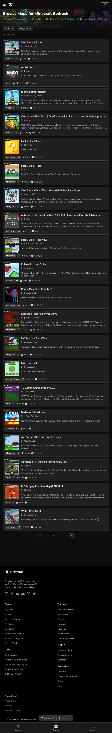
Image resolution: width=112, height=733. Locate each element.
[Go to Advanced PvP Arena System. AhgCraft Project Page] (56, 469)
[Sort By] (67, 718)
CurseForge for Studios (68, 676)
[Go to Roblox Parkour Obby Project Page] (56, 272)
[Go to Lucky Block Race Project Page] (56, 173)
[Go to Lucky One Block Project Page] (56, 149)
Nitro (60, 686)
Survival (9, 58)
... (61, 536)
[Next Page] (71, 535)
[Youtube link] (17, 593)
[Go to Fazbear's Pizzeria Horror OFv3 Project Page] (56, 321)
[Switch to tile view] (59, 718)
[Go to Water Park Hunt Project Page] (56, 519)
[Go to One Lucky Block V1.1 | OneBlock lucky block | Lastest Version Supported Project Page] (56, 124)
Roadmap (62, 629)
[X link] (28, 593)
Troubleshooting (65, 655)
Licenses (8, 706)
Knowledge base (65, 650)
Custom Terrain (12, 379)
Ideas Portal (63, 615)
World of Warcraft (13, 619)
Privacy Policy (10, 701)
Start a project (11, 655)
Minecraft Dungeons (14, 639)
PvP (8, 83)
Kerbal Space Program (14, 634)
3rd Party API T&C (13, 674)
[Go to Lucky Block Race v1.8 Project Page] (56, 247)
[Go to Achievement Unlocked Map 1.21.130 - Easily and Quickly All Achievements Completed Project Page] (56, 223)
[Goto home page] (10, 4)
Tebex (60, 681)
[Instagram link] (6, 593)
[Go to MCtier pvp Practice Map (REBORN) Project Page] (56, 494)
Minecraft (9, 615)
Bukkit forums (64, 634)
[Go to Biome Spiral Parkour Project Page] (56, 99)
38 (65, 536)
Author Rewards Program (16, 665)
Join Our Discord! (66, 610)
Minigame (25, 28)
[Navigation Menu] (4, 4)
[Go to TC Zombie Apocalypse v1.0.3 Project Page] (56, 395)
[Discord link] (23, 593)
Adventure (10, 157)
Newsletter (62, 624)
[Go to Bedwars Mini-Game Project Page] (56, 420)
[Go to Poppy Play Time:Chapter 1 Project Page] (56, 297)
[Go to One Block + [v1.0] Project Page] (56, 50)
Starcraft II (9, 629)
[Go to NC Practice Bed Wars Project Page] (56, 346)
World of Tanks (11, 643)
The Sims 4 (10, 624)
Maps (9, 28)
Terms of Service (11, 696)
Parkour (9, 280)
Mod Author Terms (12, 711)
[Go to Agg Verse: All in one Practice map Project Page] (56, 445)
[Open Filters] (48, 718)
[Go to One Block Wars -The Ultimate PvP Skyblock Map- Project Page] (56, 198)
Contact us (62, 660)
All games (9, 610)
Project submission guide (16, 660)
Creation (10, 108)
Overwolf (62, 672)
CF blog (61, 619)
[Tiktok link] (12, 593)
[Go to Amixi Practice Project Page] (56, 75)
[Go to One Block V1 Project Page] (56, 371)
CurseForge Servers (66, 639)
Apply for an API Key (14, 669)
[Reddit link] (34, 593)
